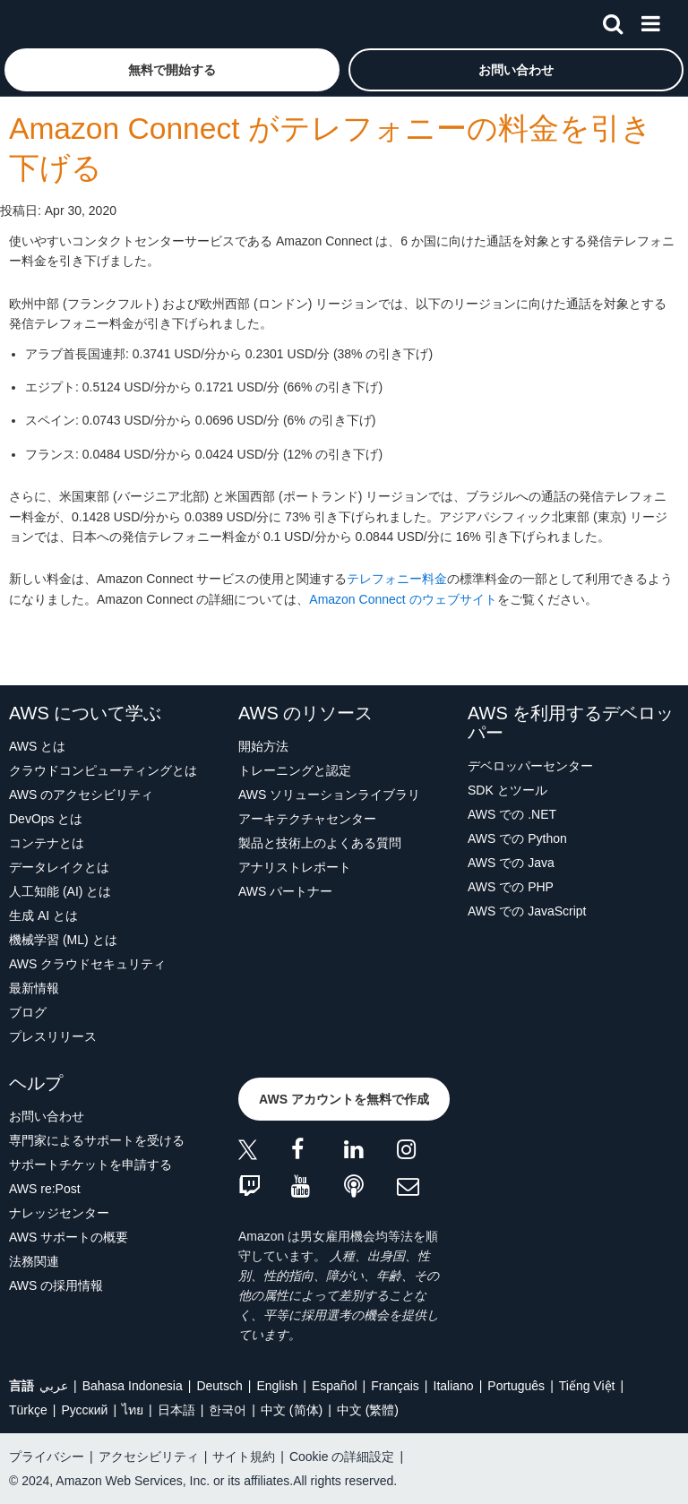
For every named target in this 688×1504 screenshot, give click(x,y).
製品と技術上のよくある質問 (319, 843)
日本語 (176, 1410)
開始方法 (263, 746)
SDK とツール (507, 790)
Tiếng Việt (587, 1386)
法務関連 (34, 1261)
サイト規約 (243, 1456)
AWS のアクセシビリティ (81, 794)
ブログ (28, 1012)
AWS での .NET (512, 814)
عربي (53, 1386)
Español (334, 1386)
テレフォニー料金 (397, 579)
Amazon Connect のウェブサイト (402, 599)
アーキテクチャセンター (307, 819)
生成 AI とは (43, 915)
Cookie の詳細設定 (341, 1456)
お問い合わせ (46, 1116)
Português (516, 1386)
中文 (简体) (291, 1410)
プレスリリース (53, 1036)
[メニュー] (650, 20)
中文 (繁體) (368, 1410)
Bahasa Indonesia (132, 1386)
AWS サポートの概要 (68, 1237)
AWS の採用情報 (56, 1285)
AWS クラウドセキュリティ (87, 964)
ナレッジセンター (59, 1213)
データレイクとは (59, 867)
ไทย (132, 1410)
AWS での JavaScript (527, 911)
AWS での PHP (511, 887)
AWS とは (37, 746)
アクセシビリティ (149, 1456)
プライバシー (46, 1456)
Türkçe (28, 1410)
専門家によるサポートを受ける (97, 1140)
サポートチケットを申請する (90, 1164)
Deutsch (219, 1386)
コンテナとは (46, 843)
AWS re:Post (45, 1189)
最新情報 (34, 988)
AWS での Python (517, 838)
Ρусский (84, 1410)
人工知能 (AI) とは (60, 891)
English (276, 1386)
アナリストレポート (294, 867)
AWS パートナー (285, 891)
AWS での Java (511, 862)
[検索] (613, 20)
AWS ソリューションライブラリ (329, 794)
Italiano (454, 1386)
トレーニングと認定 (294, 770)
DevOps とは (45, 819)
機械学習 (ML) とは (63, 939)
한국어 (227, 1410)
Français (395, 1386)
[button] (172, 69)
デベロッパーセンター (530, 766)
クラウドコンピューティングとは (103, 770)
